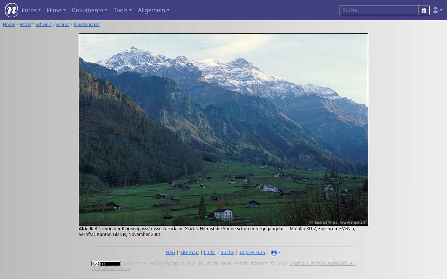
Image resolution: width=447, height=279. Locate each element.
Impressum (252, 252)
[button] (436, 10)
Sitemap (189, 252)
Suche (227, 252)
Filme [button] (54, 10)
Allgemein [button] (151, 10)
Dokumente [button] (87, 10)
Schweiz (43, 24)
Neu (170, 252)
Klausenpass (86, 24)
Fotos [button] (29, 10)
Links (210, 252)
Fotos (25, 24)
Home (9, 24)
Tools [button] (121, 10)
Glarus (62, 24)
